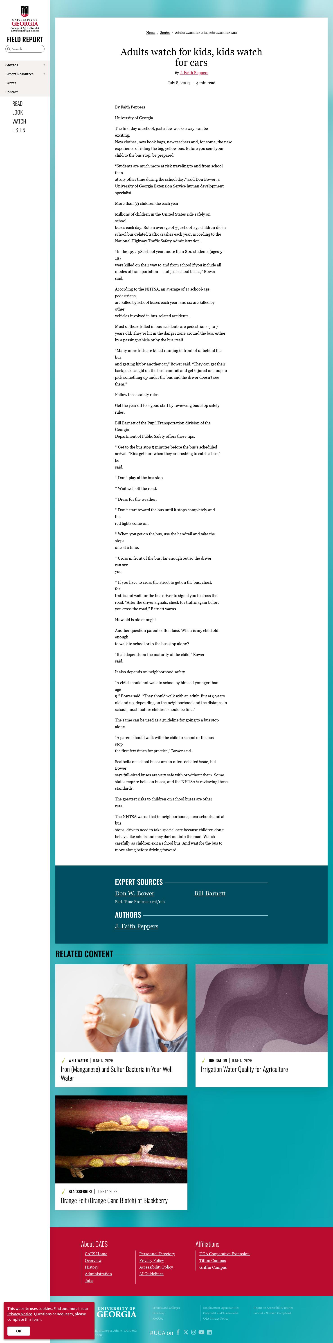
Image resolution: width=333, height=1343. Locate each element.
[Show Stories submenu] (44, 65)
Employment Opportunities (221, 1307)
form (36, 1319)
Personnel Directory (157, 1253)
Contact (11, 92)
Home (150, 32)
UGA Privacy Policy (215, 1318)
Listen (18, 130)
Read (17, 103)
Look (17, 112)
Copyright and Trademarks (220, 1313)
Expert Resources (19, 74)
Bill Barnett (209, 893)
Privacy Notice (19, 1314)
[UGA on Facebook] (179, 1332)
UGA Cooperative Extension (224, 1253)
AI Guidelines (151, 1273)
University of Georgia (112, 1313)
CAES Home (96, 1253)
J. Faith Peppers (194, 72)
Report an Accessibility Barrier (273, 1307)
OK (18, 1331)
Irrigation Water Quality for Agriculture (244, 1069)
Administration (98, 1273)
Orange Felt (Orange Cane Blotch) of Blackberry (114, 1200)
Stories (11, 65)
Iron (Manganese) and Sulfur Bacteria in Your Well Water (117, 1073)
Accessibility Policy (156, 1267)
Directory (159, 1313)
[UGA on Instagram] (194, 1332)
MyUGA (158, 1318)
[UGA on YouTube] (202, 1332)
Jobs (89, 1280)
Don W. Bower (134, 893)
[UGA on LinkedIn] (209, 1332)
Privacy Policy (151, 1260)
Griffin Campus (213, 1267)
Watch (19, 121)
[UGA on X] (187, 1332)
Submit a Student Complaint (272, 1313)
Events (10, 83)
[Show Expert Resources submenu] (44, 74)
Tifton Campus (212, 1260)
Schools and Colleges (166, 1307)
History (91, 1267)
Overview (93, 1260)
